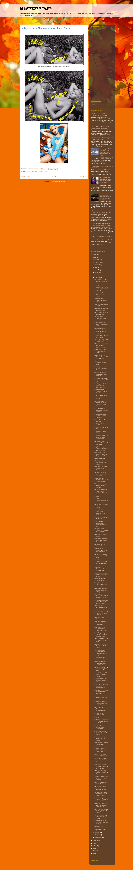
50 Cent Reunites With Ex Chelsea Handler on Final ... (101, 721)
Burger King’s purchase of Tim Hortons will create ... (101, 505)
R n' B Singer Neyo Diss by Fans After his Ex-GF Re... (100, 634)
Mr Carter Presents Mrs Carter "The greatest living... (101, 324)
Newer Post (25, 176)
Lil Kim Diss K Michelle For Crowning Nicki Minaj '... (101, 351)
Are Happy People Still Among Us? (101, 340)
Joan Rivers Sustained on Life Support (101, 767)
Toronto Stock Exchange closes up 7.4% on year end (105, 196)
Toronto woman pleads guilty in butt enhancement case (102, 138)
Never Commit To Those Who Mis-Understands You (100, 628)
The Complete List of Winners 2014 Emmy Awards (101, 397)
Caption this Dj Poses (100, 764)
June (96, 272)
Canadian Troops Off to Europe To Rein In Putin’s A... (101, 674)
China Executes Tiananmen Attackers (101, 618)
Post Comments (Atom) (58, 181)
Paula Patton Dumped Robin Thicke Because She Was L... (100, 492)
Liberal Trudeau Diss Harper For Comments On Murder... (100, 422)
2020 (95, 853)
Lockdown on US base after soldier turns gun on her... (101, 691)
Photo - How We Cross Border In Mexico (101, 783)
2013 (95, 255)
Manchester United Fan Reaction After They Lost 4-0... (101, 703)
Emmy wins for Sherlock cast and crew (100, 362)
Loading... (94, 104)
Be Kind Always (99, 826)
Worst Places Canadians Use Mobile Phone (99, 568)
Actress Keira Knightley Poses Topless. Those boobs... (101, 744)
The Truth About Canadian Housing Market (100, 300)
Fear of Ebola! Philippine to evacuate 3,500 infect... (99, 512)
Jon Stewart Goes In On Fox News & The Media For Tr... (101, 732)
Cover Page (34, 171)
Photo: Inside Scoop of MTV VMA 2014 (101, 313)
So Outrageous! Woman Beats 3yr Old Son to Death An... (100, 403)
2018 (95, 848)
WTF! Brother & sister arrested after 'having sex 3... (101, 760)
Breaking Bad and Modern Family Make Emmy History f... (101, 368)
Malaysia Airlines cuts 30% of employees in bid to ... (101, 680)
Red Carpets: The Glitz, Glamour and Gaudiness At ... (101, 385)
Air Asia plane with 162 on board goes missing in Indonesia (101, 114)
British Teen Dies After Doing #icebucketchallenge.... (101, 499)
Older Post (82, 176)
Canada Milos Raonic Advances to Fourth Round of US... (100, 793)
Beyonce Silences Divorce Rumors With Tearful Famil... (101, 357)
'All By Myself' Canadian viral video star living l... (101, 584)
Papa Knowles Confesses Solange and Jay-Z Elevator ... (100, 562)
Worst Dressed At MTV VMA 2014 (101, 305)
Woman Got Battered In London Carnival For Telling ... (101, 590)
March (97, 265)
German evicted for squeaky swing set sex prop (100, 374)
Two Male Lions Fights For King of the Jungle (101, 738)
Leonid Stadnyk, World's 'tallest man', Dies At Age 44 (101, 479)
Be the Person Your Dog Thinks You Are (101, 754)
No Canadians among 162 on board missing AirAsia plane (100, 127)
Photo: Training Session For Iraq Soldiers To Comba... (101, 810)
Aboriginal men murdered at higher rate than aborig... (100, 607)
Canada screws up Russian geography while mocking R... (100, 697)
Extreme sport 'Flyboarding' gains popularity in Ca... (100, 550)
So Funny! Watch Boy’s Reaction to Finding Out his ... (101, 646)
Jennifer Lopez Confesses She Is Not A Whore (100, 318)
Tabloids (45, 171)
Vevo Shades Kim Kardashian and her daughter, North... (100, 454)
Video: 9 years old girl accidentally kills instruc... (100, 485)
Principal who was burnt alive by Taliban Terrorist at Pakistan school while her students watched (106, 181)
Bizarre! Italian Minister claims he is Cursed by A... (101, 574)
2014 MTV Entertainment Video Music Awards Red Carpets (101, 288)
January (97, 259)
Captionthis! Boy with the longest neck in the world (100, 540)
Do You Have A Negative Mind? (99, 713)
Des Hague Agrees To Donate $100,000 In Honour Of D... (101, 799)
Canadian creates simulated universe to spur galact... (101, 443)
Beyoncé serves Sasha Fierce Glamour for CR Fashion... (101, 663)
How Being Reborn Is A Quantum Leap (101, 309)
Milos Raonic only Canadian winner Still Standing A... (101, 410)
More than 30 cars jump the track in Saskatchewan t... (101, 686)
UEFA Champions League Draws (99, 579)
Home (54, 176)
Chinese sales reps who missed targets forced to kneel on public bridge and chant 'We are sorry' (101, 212)
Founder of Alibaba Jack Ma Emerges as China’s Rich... (101, 750)
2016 (95, 843)
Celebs (28, 171)
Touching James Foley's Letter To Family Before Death (101, 437)
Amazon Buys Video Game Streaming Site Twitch (100, 474)
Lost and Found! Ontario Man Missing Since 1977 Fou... (101, 530)
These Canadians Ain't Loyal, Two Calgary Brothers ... (101, 778)
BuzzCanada (36, 8)
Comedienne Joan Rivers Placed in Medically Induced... (101, 657)
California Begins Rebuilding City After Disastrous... (101, 391)
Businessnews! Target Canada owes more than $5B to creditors (101, 224)
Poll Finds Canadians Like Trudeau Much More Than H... (100, 805)
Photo (40, 171)
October (97, 832)
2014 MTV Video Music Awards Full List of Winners (101, 281)
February (97, 262)
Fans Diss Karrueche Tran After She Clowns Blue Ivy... (100, 468)
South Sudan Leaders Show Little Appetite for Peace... (101, 335)
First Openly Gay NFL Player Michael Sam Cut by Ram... (101, 822)
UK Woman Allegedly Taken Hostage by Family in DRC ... (100, 816)
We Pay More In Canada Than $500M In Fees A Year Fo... (101, 596)
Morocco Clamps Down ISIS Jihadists (101, 428)
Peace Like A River (100, 458)
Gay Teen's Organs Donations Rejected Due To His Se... (100, 448)
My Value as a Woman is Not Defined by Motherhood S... (101, 601)
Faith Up (96, 717)
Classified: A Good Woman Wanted (99, 545)
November (98, 835)
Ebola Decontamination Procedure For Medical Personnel (101, 345)
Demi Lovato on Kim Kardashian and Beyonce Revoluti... (100, 788)
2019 (95, 851)
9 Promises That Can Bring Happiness (100, 432)
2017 (95, 845)
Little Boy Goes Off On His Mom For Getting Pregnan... (101, 613)
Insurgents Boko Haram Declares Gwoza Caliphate (101, 415)
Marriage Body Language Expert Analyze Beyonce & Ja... (100, 524)
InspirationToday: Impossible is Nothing (99, 294)
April (96, 267)
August (97, 277)
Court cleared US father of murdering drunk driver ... (101, 556)
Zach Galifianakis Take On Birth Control (101, 518)
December (98, 837)
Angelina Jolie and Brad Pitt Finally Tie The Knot (101, 640)
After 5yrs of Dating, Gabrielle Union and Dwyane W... (101, 772)
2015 (95, 840)
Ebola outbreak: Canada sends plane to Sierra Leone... (101, 709)
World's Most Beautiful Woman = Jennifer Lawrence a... (101, 623)
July (96, 275)
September (98, 829)
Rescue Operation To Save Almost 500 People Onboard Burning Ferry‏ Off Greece (106, 152)
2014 (95, 257)
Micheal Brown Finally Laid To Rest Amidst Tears (101, 379)
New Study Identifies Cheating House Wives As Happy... (100, 329)
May (96, 270)
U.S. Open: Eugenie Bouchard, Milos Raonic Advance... (100, 651)
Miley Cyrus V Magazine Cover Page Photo (100, 727)
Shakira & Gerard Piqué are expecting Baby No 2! (101, 669)
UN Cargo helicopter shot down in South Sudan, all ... (100, 462)
